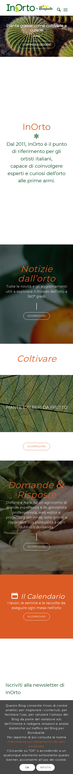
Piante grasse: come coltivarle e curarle (36, 27)
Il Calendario (43, 596)
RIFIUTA (45, 767)
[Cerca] (57, 10)
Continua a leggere (36, 44)
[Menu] (65, 9)
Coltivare (36, 358)
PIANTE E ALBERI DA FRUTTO (36, 403)
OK (27, 767)
